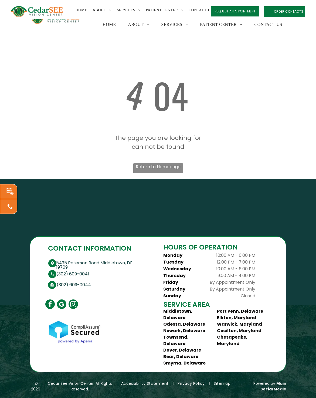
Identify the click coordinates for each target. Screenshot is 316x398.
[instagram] (73, 304)
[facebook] (50, 304)
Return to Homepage (158, 167)
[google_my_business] (61, 304)
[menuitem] (107, 24)
